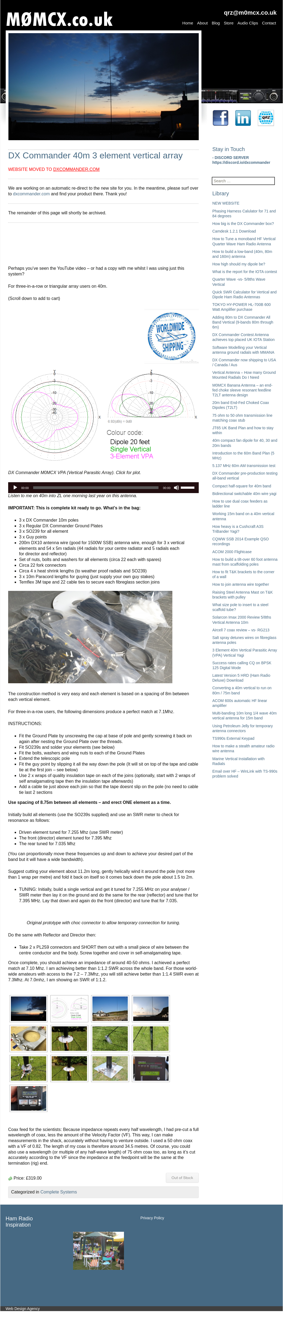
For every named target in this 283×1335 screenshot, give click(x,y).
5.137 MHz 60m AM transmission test (243, 465)
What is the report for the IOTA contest (244, 271)
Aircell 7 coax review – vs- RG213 (240, 630)
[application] (103, 487)
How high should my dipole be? (238, 264)
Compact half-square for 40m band (241, 486)
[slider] (96, 487)
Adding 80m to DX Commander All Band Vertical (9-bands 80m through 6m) (242, 322)
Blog (216, 23)
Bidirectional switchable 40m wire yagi (244, 493)
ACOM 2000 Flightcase (232, 552)
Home (187, 23)
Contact (269, 23)
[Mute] (176, 487)
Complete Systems (59, 1192)
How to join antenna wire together (240, 584)
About (202, 23)
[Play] (15, 487)
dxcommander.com (31, 194)
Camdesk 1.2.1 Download (234, 231)
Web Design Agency (23, 1308)
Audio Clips (247, 23)
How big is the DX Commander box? (243, 223)
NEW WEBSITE (226, 203)
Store (229, 23)
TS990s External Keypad (233, 738)
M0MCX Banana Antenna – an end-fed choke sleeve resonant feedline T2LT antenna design (242, 390)
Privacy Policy (152, 1218)
